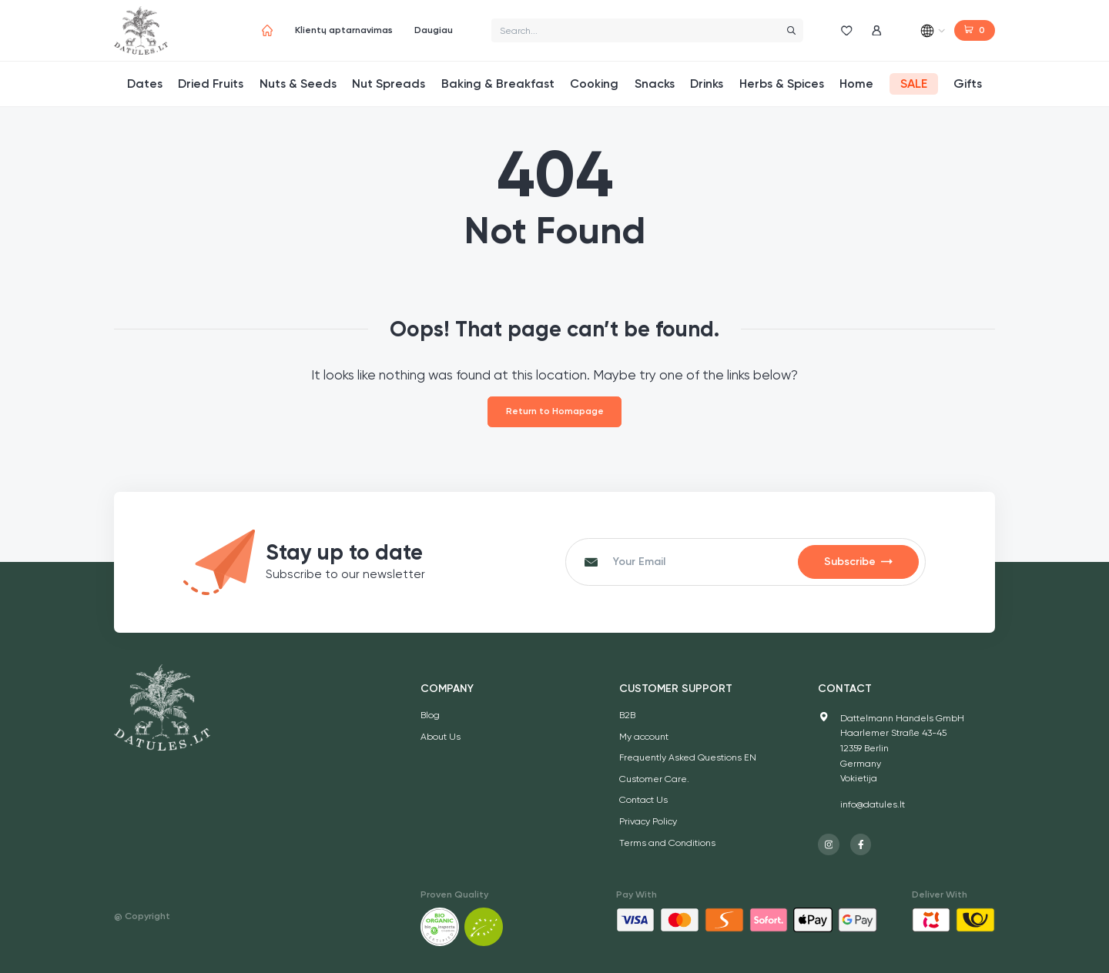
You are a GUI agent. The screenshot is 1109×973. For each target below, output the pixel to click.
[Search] (791, 30)
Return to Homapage (555, 411)
